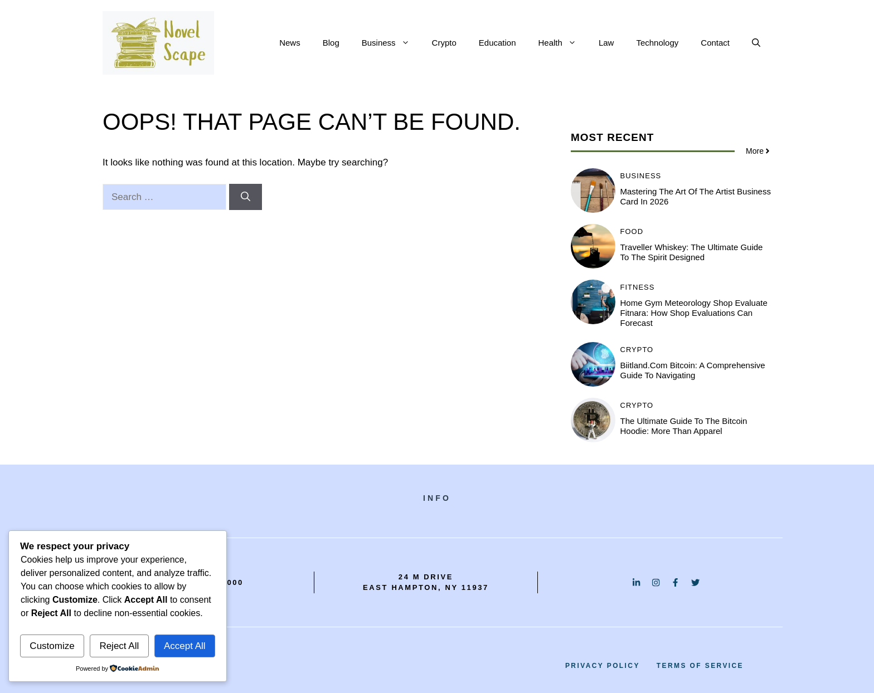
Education (497, 42)
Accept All (185, 646)
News (289, 42)
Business (391, 43)
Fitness (637, 287)
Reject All (119, 646)
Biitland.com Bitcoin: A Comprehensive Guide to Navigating (692, 370)
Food (632, 231)
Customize (52, 646)
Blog (331, 42)
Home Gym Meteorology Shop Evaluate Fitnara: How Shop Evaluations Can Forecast (694, 313)
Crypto (444, 42)
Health (562, 43)
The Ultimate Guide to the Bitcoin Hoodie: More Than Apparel (683, 426)
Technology (657, 42)
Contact (715, 42)
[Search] (245, 197)
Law (606, 42)
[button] (756, 43)
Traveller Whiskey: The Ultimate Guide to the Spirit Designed (691, 252)
